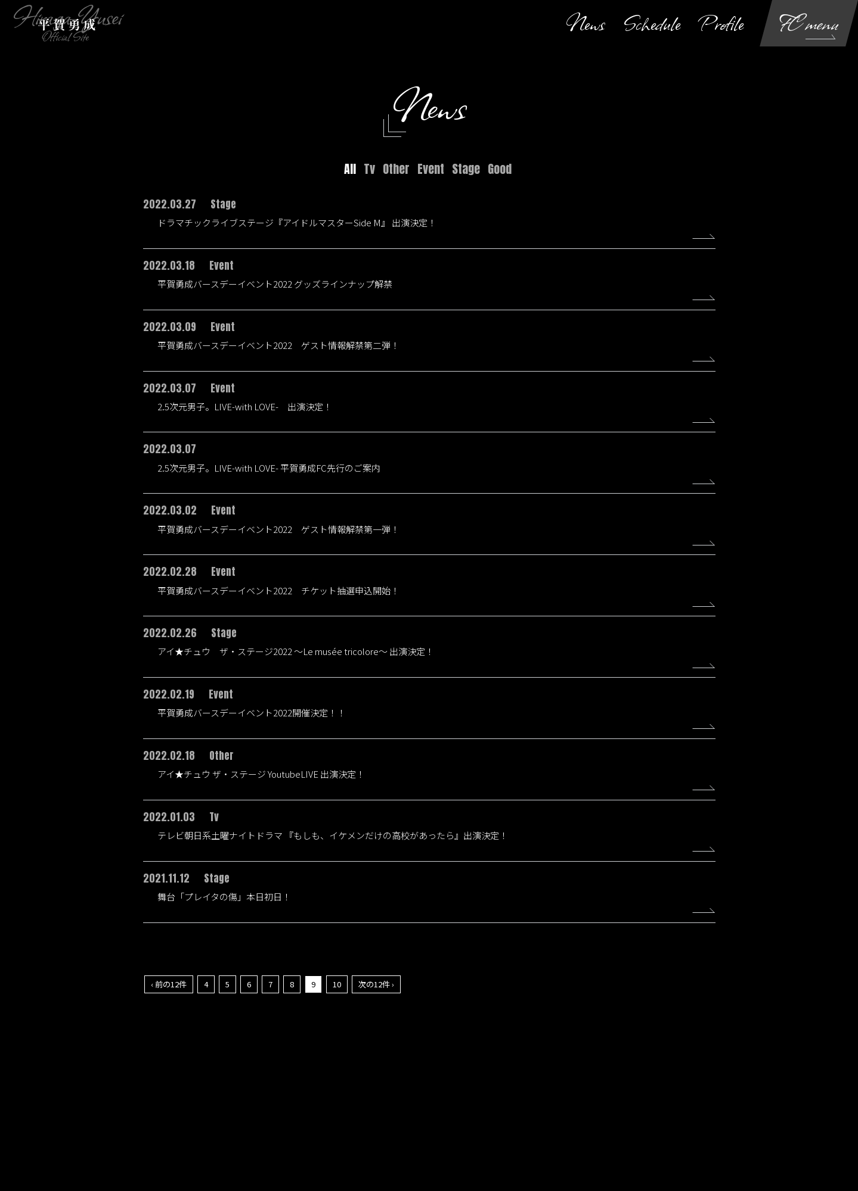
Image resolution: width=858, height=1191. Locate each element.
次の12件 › (376, 990)
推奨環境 (641, 1107)
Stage (466, 169)
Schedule (652, 23)
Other (396, 169)
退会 (751, 1107)
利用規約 (350, 1107)
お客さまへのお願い (492, 1107)
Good (500, 169)
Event (430, 169)
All (350, 169)
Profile (721, 23)
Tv (369, 169)
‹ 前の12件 (169, 990)
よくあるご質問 (700, 1107)
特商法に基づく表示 (576, 1107)
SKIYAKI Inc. (490, 1143)
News (585, 23)
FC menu (809, 23)
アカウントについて (208, 1107)
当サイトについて (128, 1107)
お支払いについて (288, 1107)
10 (337, 990)
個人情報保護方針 (412, 1107)
